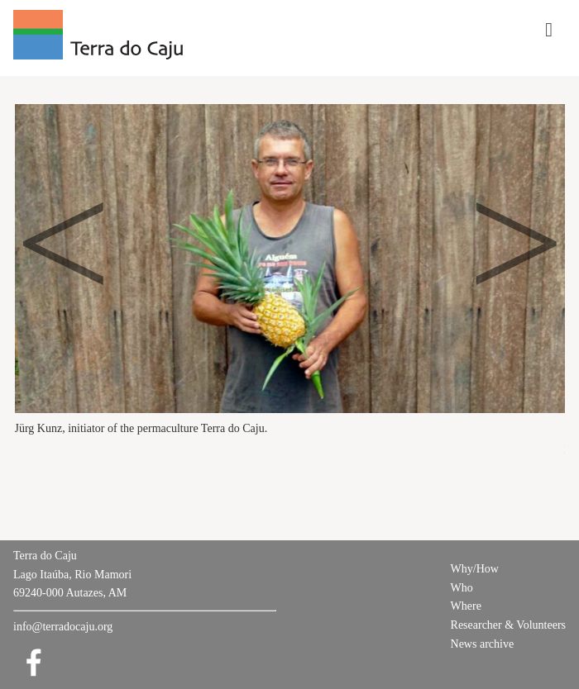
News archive (482, 644)
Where (466, 606)
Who (462, 588)
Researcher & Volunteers (508, 625)
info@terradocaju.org (62, 626)
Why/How (475, 569)
